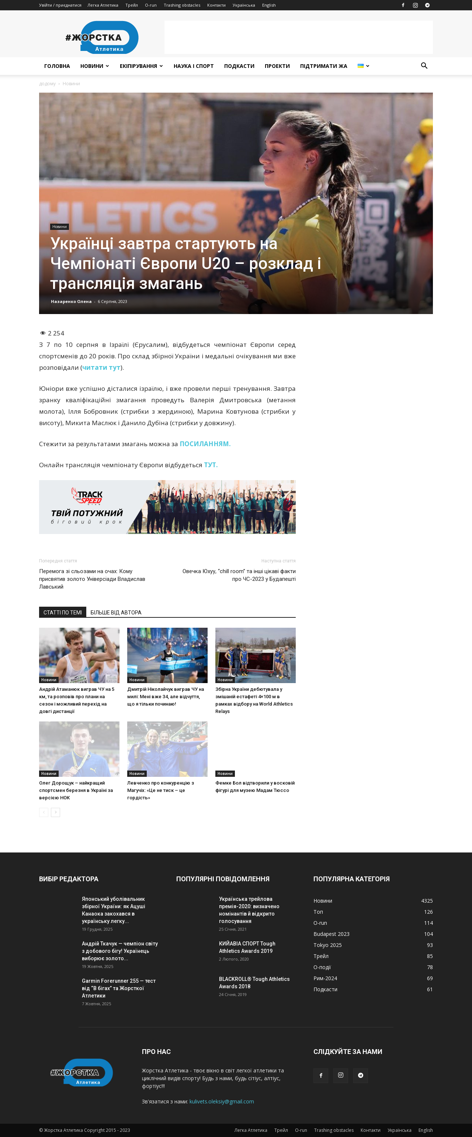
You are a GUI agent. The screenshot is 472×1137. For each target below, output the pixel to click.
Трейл (131, 5)
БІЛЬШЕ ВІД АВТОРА (116, 613)
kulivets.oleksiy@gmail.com (222, 1101)
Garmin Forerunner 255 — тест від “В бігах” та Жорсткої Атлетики (119, 988)
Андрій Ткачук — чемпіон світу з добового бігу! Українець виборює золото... (120, 951)
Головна (57, 65)
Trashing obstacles (182, 5)
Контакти (216, 5)
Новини (94, 65)
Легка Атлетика (102, 5)
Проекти (277, 65)
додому (47, 83)
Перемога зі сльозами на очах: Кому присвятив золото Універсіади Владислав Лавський (92, 579)
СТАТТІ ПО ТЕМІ (63, 613)
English (269, 5)
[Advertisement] (298, 37)
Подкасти (239, 65)
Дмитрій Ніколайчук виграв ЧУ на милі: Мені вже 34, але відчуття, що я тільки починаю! (165, 696)
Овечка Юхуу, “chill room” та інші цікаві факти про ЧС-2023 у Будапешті (239, 575)
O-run (151, 5)
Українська (244, 5)
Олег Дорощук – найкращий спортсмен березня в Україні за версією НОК (76, 790)
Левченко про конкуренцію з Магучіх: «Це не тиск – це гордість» (160, 790)
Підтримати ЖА (323, 65)
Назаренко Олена (71, 301)
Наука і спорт (194, 65)
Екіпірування (141, 65)
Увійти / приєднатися (60, 5)
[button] (424, 66)
